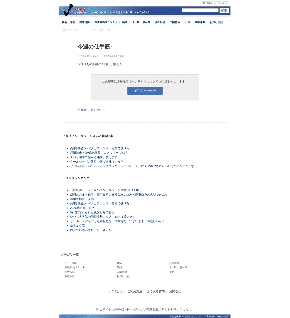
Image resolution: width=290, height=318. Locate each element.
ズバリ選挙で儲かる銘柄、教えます (93, 157)
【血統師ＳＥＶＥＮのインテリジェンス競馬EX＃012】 (107, 190)
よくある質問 (156, 291)
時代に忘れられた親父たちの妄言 (92, 212)
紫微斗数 (200, 22)
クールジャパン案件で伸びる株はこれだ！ (98, 161)
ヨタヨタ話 (77, 225)
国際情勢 (84, 22)
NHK (187, 22)
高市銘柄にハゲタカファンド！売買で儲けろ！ (101, 148)
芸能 (124, 22)
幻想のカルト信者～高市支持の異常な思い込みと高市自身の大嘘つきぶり (119, 194)
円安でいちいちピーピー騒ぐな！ (92, 230)
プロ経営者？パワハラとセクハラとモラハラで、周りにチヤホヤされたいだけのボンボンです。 (133, 166)
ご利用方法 (134, 291)
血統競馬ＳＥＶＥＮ (106, 22)
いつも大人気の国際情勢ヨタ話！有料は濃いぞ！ (102, 216)
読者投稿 (160, 22)
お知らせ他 (216, 22)
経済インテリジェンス (82, 29)
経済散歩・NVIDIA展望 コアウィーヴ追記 (98, 152)
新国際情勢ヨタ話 (82, 199)
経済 (119, 262)
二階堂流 (175, 22)
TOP (65, 29)
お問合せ (175, 291)
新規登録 (208, 3)
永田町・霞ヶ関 (141, 22)
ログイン (222, 3)
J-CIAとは (116, 291)
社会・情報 (68, 22)
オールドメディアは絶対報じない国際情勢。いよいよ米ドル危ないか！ (117, 221)
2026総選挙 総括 (82, 207)
